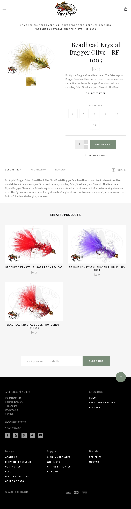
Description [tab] (13, 170)
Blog (8, 472)
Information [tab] (38, 170)
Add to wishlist (95, 155)
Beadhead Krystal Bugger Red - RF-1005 (34, 267)
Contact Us (13, 467)
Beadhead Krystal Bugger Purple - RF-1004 (97, 269)
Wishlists (53, 462)
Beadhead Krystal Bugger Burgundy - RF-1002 (34, 326)
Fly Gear (94, 407)
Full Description (96, 93)
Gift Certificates (17, 476)
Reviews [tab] (60, 170)
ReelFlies (95, 457)
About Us (11, 457)
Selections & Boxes (102, 402)
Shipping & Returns (18, 462)
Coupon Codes (14, 481)
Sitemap (52, 472)
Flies (92, 398)
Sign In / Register (58, 457)
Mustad (94, 462)
